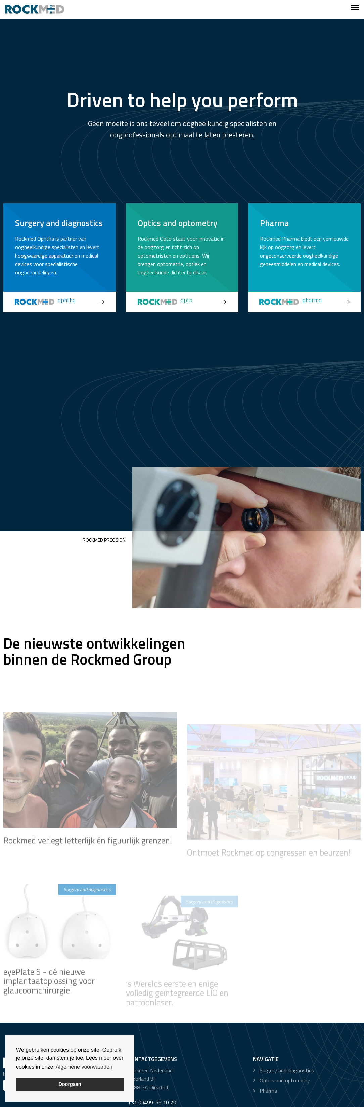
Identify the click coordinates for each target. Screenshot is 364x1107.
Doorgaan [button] (69, 1084)
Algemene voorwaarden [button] (84, 1067)
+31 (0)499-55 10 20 (152, 1102)
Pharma (268, 1091)
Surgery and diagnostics (287, 1070)
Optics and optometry (285, 1080)
